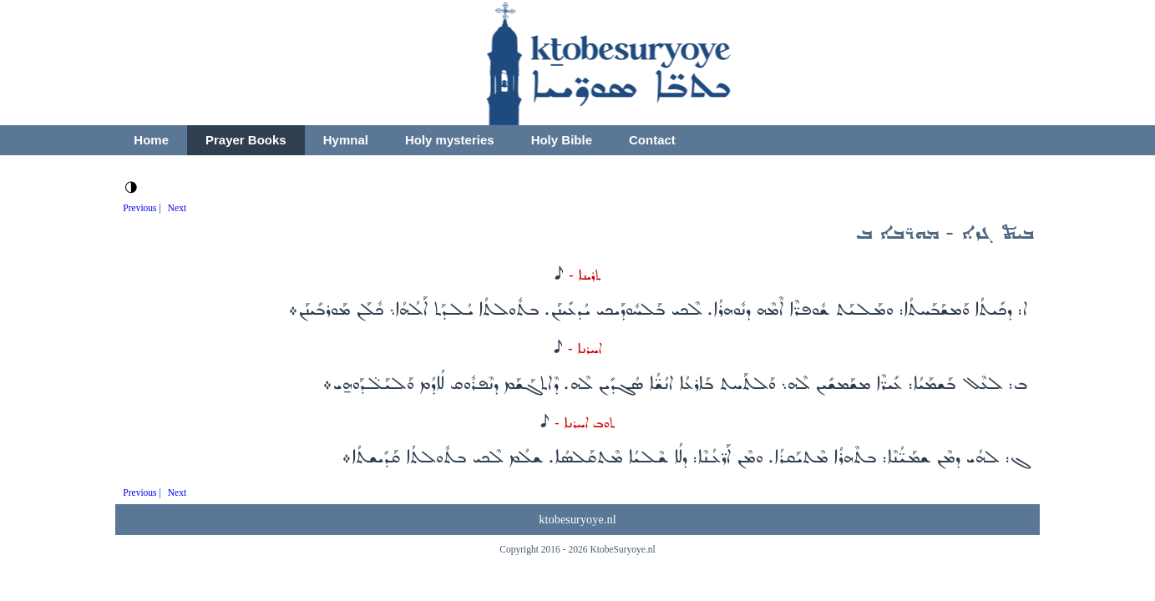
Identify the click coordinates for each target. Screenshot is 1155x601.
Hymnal (345, 140)
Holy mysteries (449, 140)
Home (151, 140)
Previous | (142, 208)
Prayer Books (245, 140)
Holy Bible (561, 140)
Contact (652, 140)
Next (177, 208)
